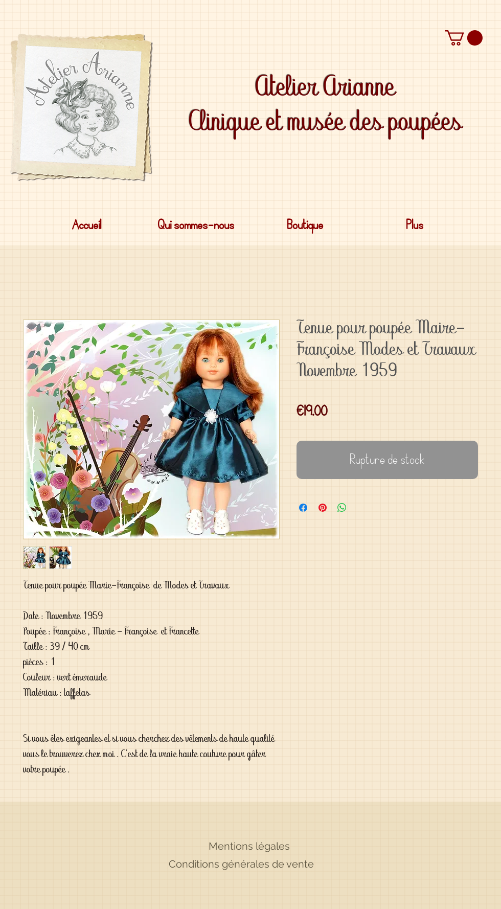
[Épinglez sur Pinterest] (322, 508)
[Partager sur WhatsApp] (342, 508)
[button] (464, 38)
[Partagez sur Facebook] (303, 508)
